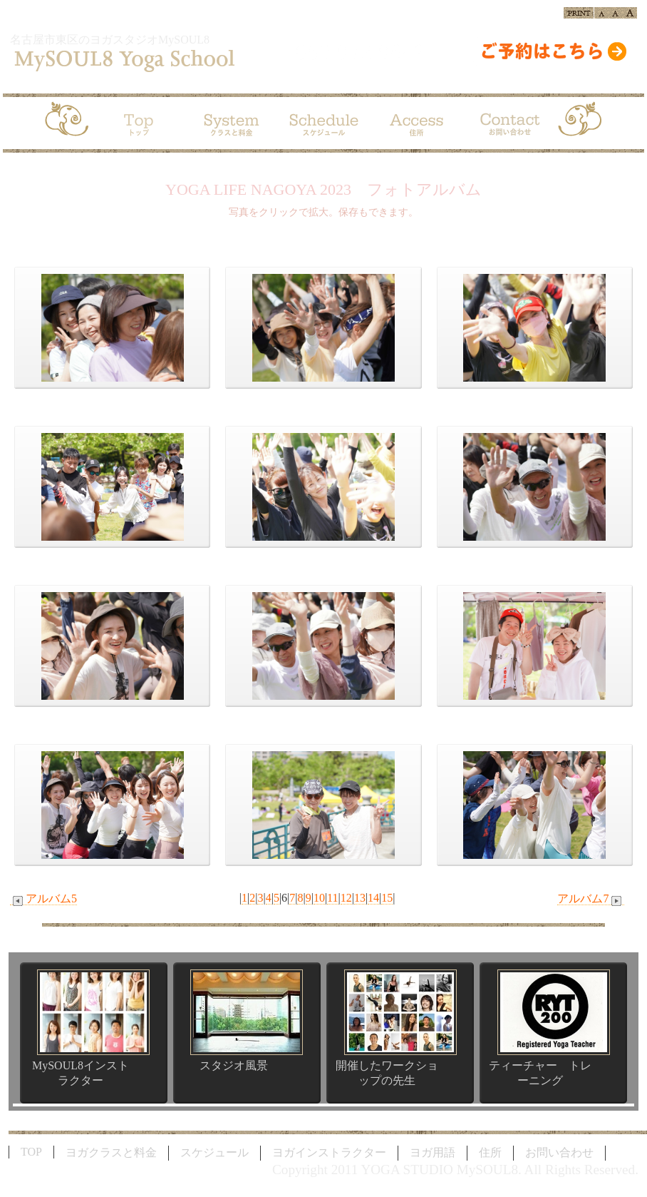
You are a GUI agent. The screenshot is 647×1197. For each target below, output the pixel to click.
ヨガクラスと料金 (111, 1152)
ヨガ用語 (432, 1152)
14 (373, 898)
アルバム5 (43, 898)
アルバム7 (590, 898)
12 (346, 898)
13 (360, 898)
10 (319, 898)
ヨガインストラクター (329, 1152)
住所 (490, 1152)
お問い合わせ (559, 1152)
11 (332, 898)
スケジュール (214, 1152)
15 (387, 898)
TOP (31, 1152)
